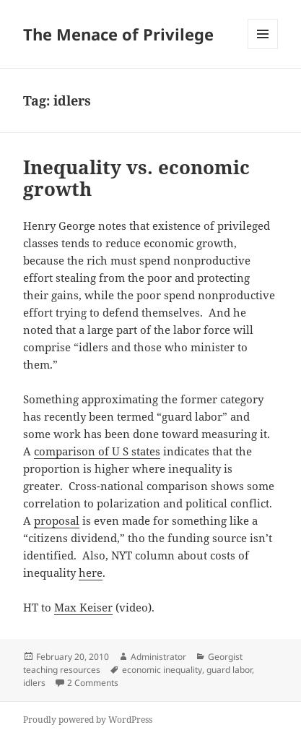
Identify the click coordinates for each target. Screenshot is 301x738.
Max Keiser (83, 607)
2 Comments (92, 683)
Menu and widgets (263, 48)
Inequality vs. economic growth (136, 178)
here (90, 572)
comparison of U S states (97, 451)
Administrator (158, 657)
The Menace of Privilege (118, 34)
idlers (34, 683)
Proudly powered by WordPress (87, 719)
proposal (56, 520)
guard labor (229, 670)
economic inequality (162, 670)
